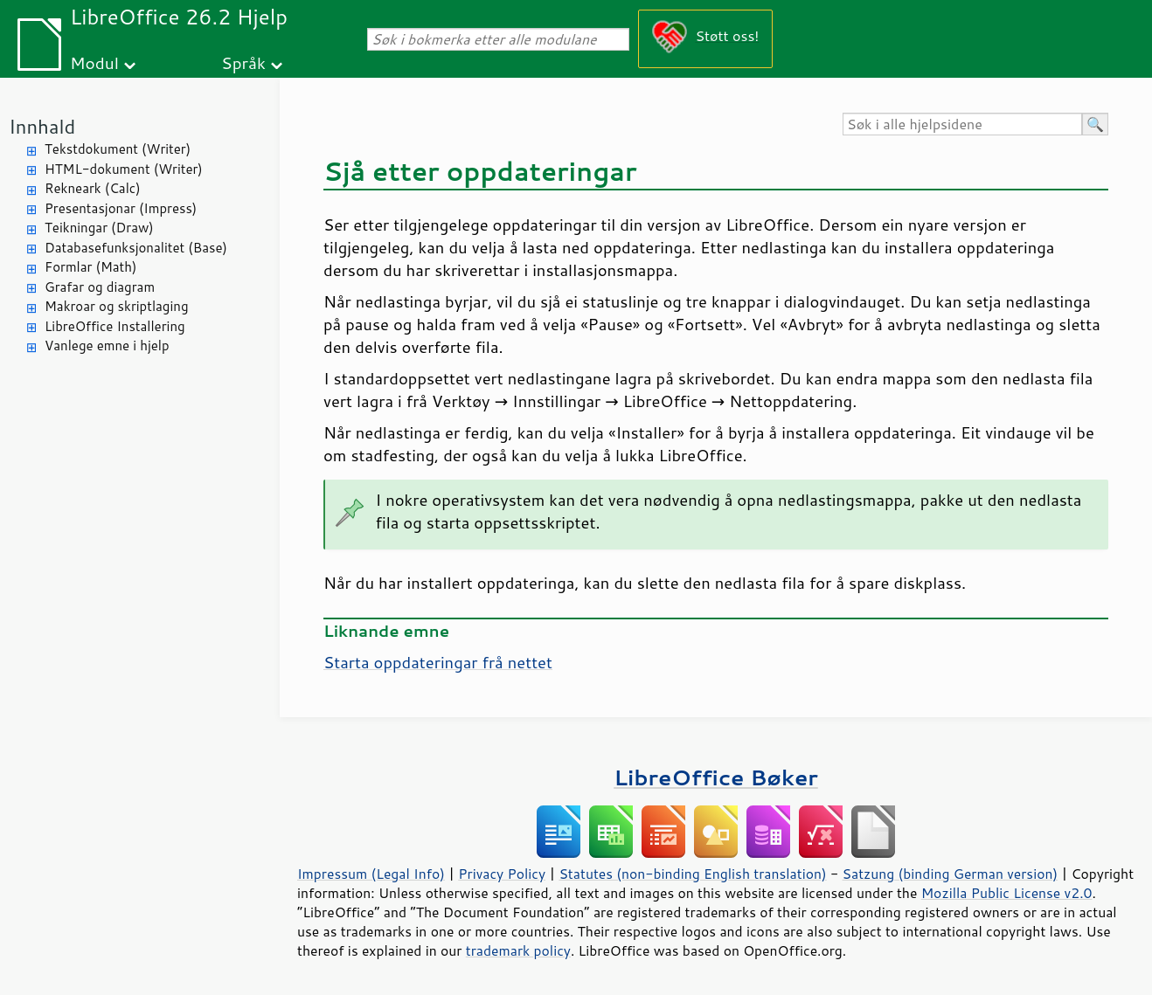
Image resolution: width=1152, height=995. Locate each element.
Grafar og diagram (100, 287)
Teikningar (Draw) (99, 227)
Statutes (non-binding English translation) (692, 873)
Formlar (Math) (90, 267)
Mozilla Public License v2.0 (1007, 892)
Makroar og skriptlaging (117, 306)
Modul (94, 62)
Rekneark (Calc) (93, 188)
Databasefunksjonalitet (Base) (136, 247)
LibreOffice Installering (115, 326)
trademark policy (518, 950)
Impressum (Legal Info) (371, 873)
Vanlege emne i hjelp (107, 345)
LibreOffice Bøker (716, 777)
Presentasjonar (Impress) (121, 208)
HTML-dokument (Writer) (124, 169)
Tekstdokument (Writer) (118, 149)
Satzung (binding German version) (950, 873)
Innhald (42, 126)
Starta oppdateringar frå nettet (437, 662)
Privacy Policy (501, 873)
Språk (243, 62)
